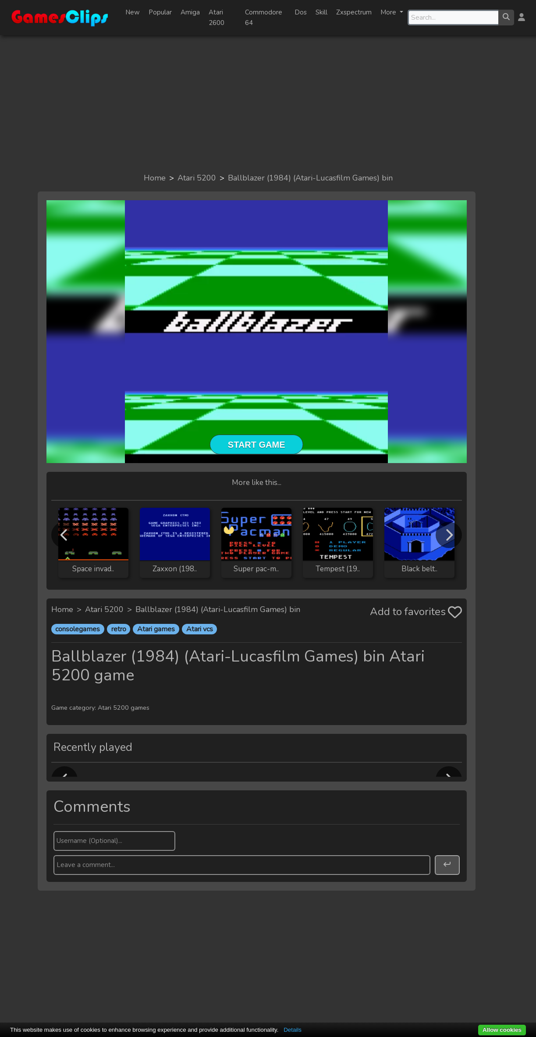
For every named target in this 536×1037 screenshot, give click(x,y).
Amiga (190, 12)
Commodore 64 (263, 17)
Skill (321, 12)
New (132, 12)
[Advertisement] (268, 103)
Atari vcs (199, 629)
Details (293, 1029)
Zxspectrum (354, 12)
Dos (301, 12)
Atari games (156, 629)
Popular (160, 12)
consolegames (77, 629)
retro (118, 629)
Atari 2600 (216, 17)
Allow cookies (502, 1029)
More (389, 12)
